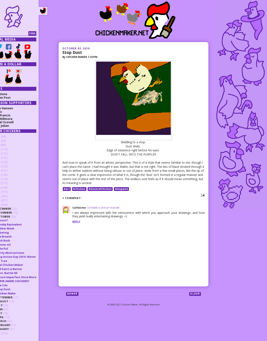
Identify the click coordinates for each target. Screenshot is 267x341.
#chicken (79, 189)
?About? (14, 220)
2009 (8, 333)
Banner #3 (15, 244)
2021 (8, 157)
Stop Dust (72, 52)
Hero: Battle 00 (18, 273)
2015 (8, 183)
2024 (8, 144)
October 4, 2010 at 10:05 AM (103, 207)
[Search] (21, 33)
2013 (8, 191)
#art (67, 189)
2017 (8, 174)
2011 (8, 200)
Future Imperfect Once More (28, 277)
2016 (8, 178)
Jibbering (14, 232)
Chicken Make (18, 293)
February (15, 325)
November (16, 212)
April (12, 317)
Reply (76, 221)
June (11, 309)
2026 (8, 136)
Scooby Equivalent (21, 224)
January (14, 328)
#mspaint (121, 189)
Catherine (79, 207)
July (11, 305)
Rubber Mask (17, 228)
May (11, 313)
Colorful (14, 248)
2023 (8, 149)
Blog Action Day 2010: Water (28, 257)
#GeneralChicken (100, 189)
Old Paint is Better (21, 269)
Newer (72, 294)
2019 (8, 166)
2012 (8, 196)
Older (195, 294)
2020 (8, 161)
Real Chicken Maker (21, 265)
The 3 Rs (14, 285)
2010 (8, 204)
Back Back (15, 240)
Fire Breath (16, 236)
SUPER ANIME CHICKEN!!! (24, 281)
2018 (8, 170)
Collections (11, 94)
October (15, 216)
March (13, 321)
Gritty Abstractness (22, 253)
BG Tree (13, 261)
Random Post (13, 98)
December (15, 208)
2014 (8, 187)
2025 (8, 140)
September (16, 297)
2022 (8, 153)
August (14, 301)
